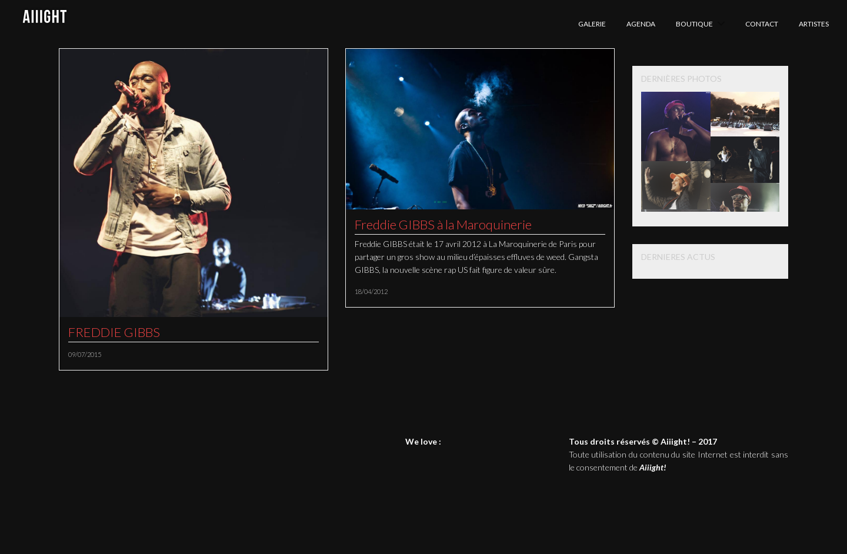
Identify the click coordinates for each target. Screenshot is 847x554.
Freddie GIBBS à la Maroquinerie (443, 224)
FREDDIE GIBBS (114, 332)
